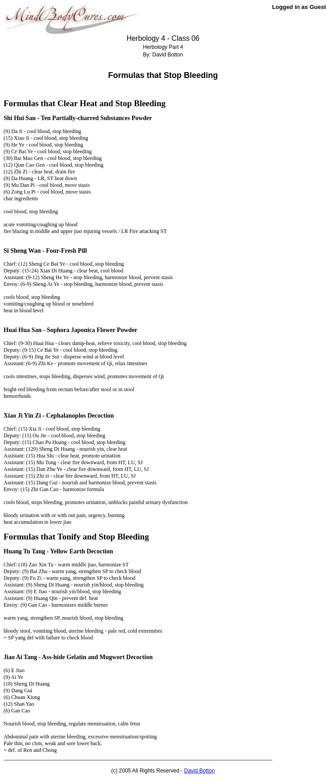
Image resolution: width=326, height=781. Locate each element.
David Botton (199, 771)
